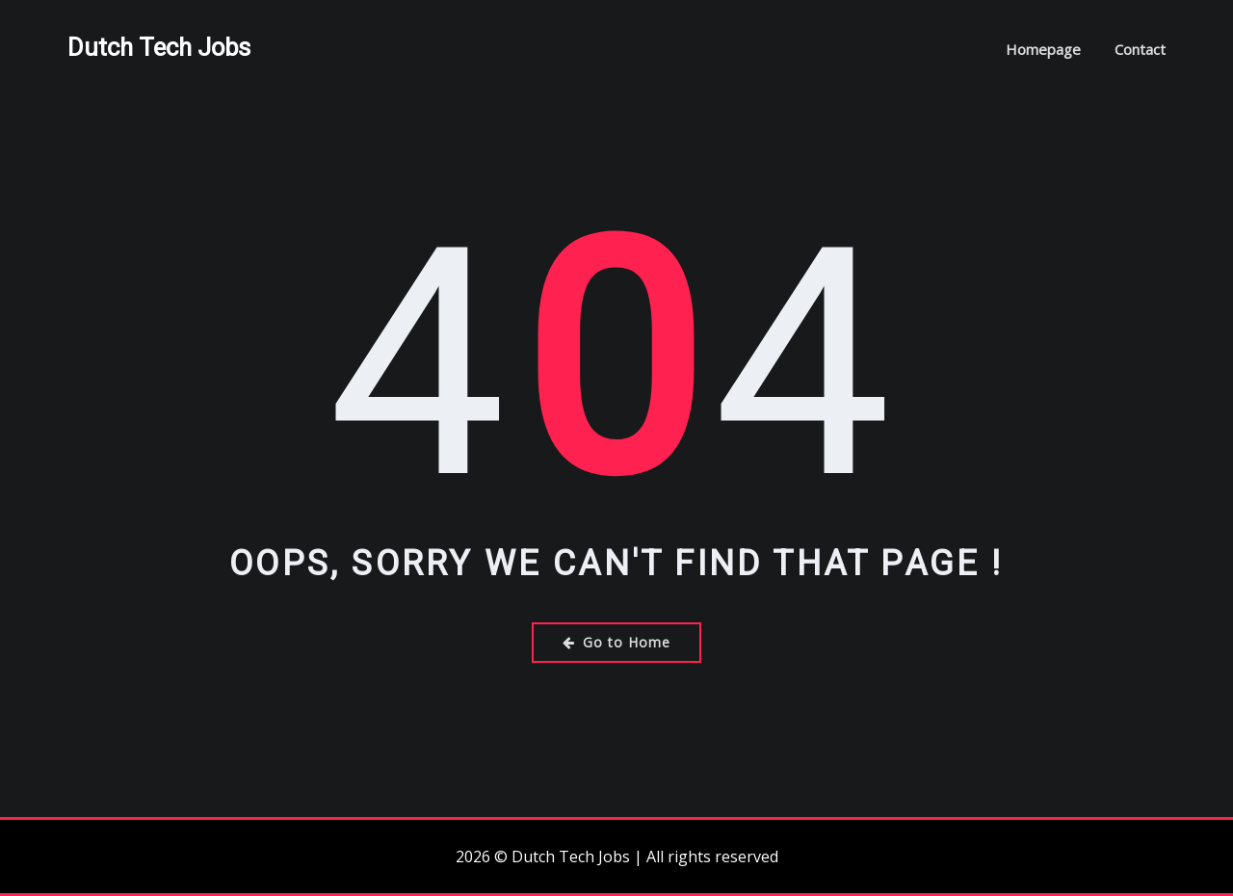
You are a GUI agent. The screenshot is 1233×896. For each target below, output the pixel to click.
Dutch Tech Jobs (158, 47)
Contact (1140, 49)
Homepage (1043, 49)
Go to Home (616, 642)
